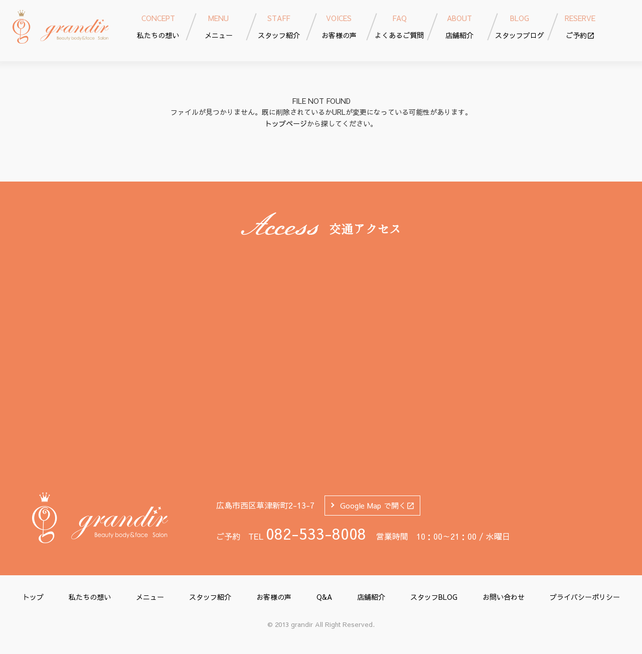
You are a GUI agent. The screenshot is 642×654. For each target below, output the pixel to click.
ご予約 (580, 26)
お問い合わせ (504, 597)
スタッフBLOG (433, 597)
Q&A (324, 597)
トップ (33, 597)
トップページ (286, 123)
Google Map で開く (377, 505)
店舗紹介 (371, 597)
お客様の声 (273, 597)
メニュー (150, 597)
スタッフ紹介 (210, 597)
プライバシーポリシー (585, 597)
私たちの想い (90, 597)
